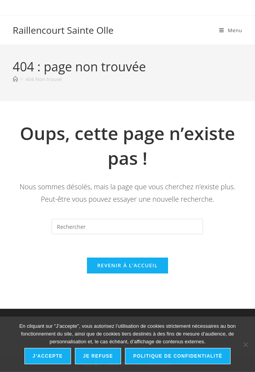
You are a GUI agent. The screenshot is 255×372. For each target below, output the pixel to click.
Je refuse (98, 356)
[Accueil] (15, 79)
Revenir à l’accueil (127, 265)
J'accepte (48, 356)
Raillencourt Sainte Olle (63, 30)
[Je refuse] (245, 344)
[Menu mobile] (230, 30)
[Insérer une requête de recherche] (127, 226)
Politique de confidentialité (177, 356)
